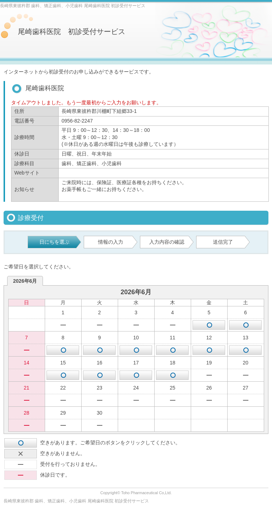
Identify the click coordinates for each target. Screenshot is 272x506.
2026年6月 (25, 281)
